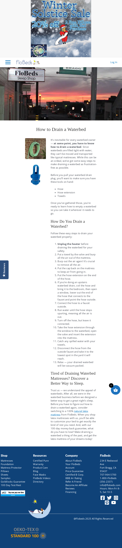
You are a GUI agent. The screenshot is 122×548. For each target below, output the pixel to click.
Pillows (5, 471)
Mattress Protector (11, 467)
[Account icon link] (113, 62)
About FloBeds (73, 460)
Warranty (38, 464)
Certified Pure (41, 460)
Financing (70, 492)
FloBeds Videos (41, 478)
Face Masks (39, 474)
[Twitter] (109, 497)
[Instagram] (116, 497)
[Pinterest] (107, 502)
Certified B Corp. (74, 474)
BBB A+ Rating (73, 478)
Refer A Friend (73, 481)
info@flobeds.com (110, 485)
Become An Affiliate (76, 485)
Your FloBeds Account (72, 466)
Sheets (4, 474)
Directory (38, 481)
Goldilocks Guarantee (13, 481)
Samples (5, 478)
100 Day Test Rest (11, 485)
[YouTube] (113, 502)
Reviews (70, 488)
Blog (35, 471)
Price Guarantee (74, 471)
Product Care (40, 467)
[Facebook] (102, 497)
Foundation (7, 464)
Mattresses (7, 460)
